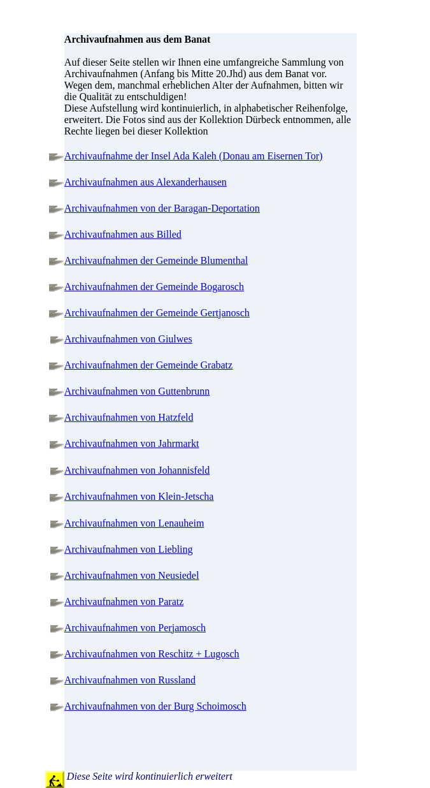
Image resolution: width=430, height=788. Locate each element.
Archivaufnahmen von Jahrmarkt (131, 443)
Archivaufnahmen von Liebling (128, 549)
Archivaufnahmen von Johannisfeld (137, 470)
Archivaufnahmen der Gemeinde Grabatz (148, 365)
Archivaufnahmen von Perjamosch (135, 627)
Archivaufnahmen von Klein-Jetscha (139, 496)
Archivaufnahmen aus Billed (123, 234)
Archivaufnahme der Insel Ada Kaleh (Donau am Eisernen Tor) (193, 155)
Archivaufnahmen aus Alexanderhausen (145, 182)
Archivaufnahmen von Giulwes (128, 338)
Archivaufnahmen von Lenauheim (134, 523)
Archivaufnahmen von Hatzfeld (129, 417)
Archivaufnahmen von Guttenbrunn (137, 391)
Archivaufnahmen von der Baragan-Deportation (162, 208)
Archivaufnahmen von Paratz (123, 601)
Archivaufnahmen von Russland (130, 680)
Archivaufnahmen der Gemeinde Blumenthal (156, 260)
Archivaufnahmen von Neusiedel (131, 575)
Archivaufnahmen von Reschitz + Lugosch (152, 653)
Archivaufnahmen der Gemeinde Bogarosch (154, 286)
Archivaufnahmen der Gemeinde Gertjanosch (157, 312)
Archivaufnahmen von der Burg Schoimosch (155, 706)
